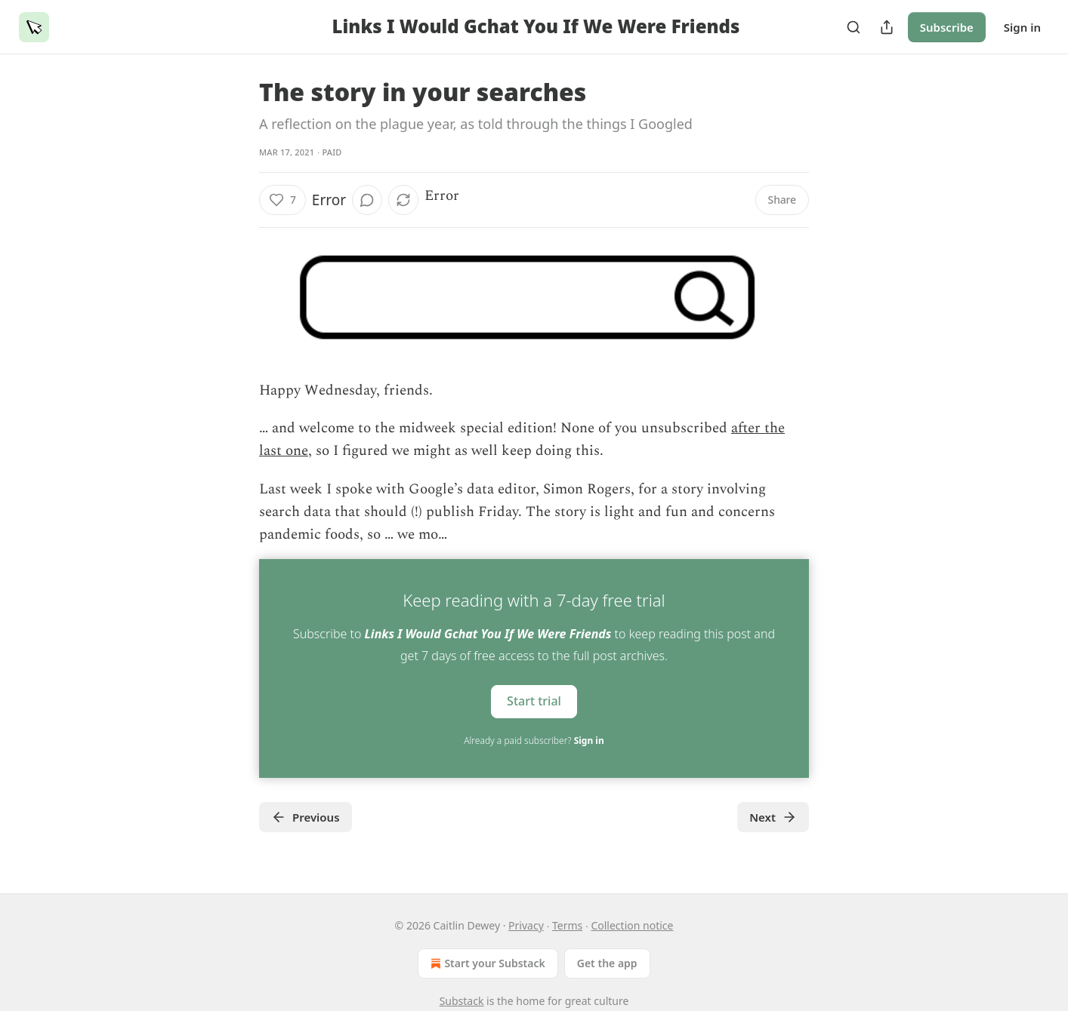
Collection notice (632, 925)
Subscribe (947, 27)
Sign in (1022, 27)
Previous (305, 817)
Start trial (534, 701)
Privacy (526, 925)
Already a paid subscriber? (533, 740)
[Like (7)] (282, 200)
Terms (567, 925)
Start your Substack (486, 963)
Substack (462, 1001)
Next (773, 817)
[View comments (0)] (367, 200)
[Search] (853, 27)
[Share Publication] (887, 27)
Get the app (607, 963)
